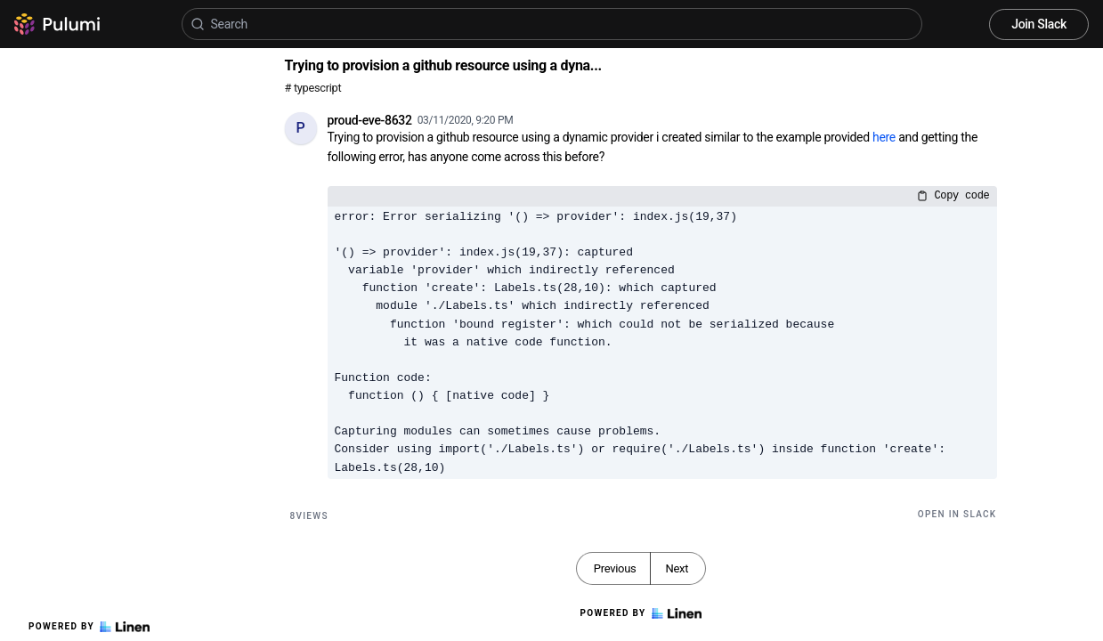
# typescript (313, 87)
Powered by (89, 626)
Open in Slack (957, 514)
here (884, 137)
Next (676, 568)
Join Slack (1039, 24)
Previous (615, 568)
